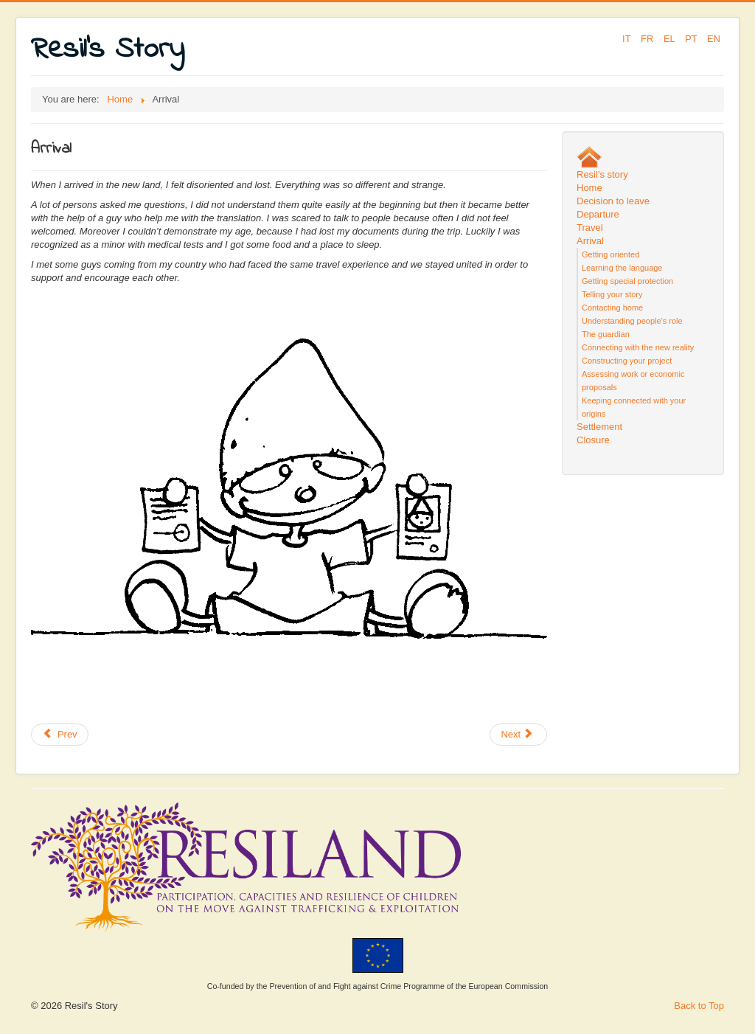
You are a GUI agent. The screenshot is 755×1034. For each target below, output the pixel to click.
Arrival (590, 240)
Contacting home (612, 307)
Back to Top (699, 1005)
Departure (598, 214)
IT (627, 38)
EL (671, 38)
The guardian (606, 334)
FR (648, 38)
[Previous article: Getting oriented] (59, 735)
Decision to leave (613, 201)
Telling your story (612, 294)
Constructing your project (627, 360)
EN (713, 38)
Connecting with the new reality (638, 347)
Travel (590, 227)
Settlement (599, 426)
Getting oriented (610, 254)
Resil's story (602, 174)
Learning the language (622, 267)
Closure (593, 439)
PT (692, 38)
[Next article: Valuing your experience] (518, 735)
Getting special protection (627, 281)
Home (589, 187)
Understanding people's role (632, 320)
